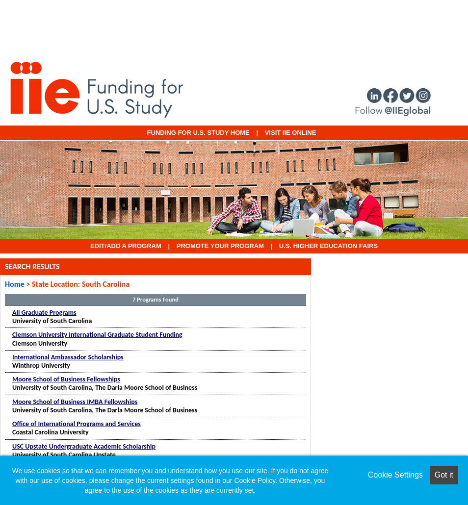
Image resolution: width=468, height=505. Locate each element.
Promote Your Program (220, 246)
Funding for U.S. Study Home (198, 132)
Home (15, 284)
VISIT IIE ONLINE (290, 132)
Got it (444, 475)
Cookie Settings (395, 475)
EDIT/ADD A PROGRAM (125, 246)
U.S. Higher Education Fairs (328, 246)
